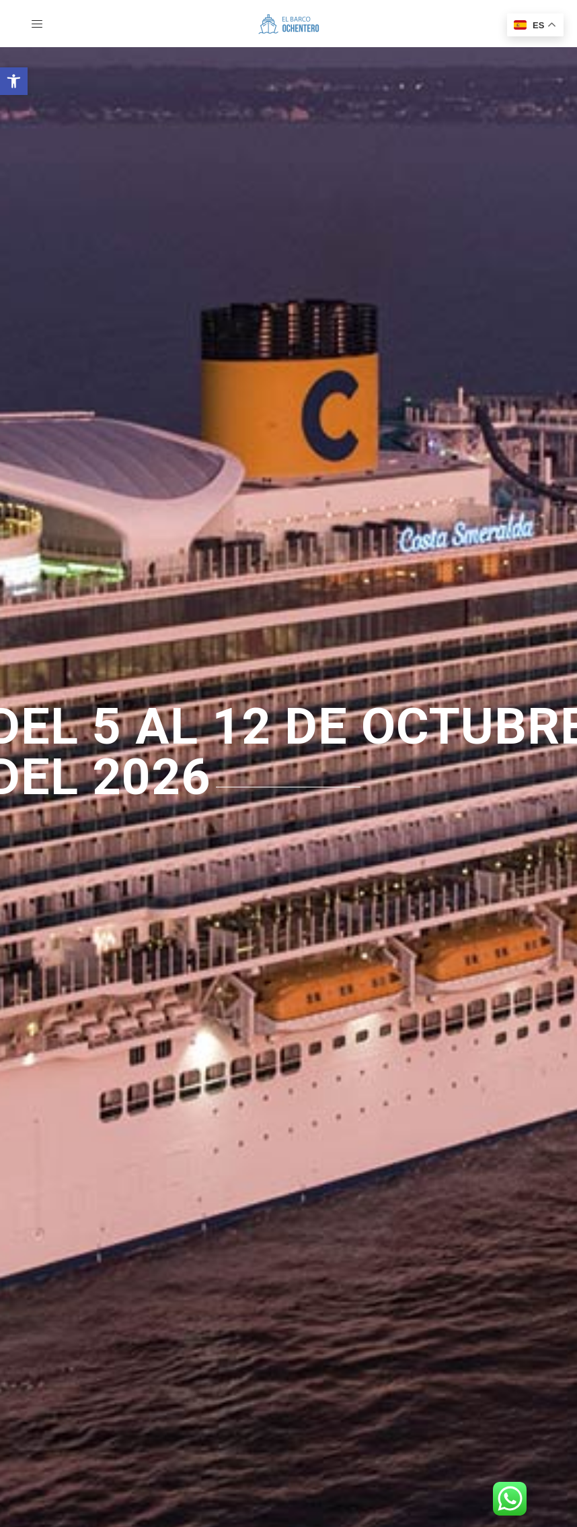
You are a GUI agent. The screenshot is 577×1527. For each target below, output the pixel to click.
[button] (14, 81)
